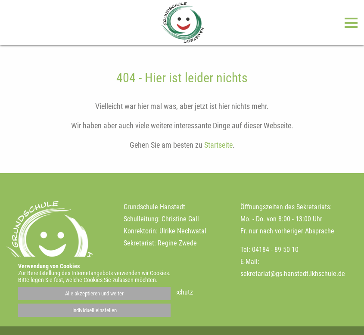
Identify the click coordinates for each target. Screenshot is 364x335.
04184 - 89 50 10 (275, 249)
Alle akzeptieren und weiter (94, 293)
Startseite (218, 144)
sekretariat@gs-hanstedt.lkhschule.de (292, 274)
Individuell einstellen (94, 310)
